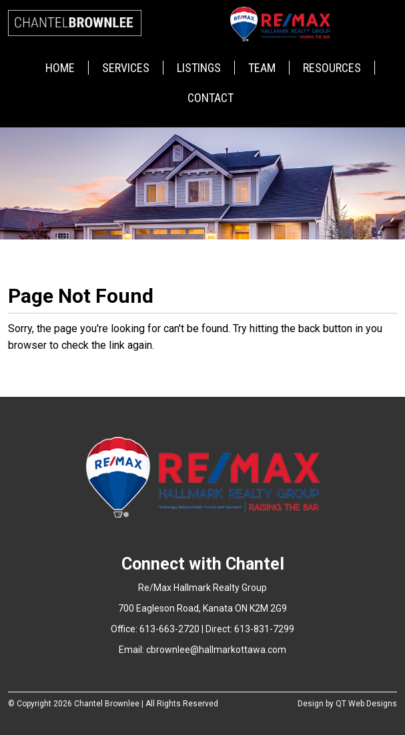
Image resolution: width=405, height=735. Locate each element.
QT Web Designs (366, 703)
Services (125, 68)
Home (60, 68)
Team (262, 68)
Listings (199, 68)
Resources (332, 68)
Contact (210, 98)
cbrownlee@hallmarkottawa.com (216, 649)
